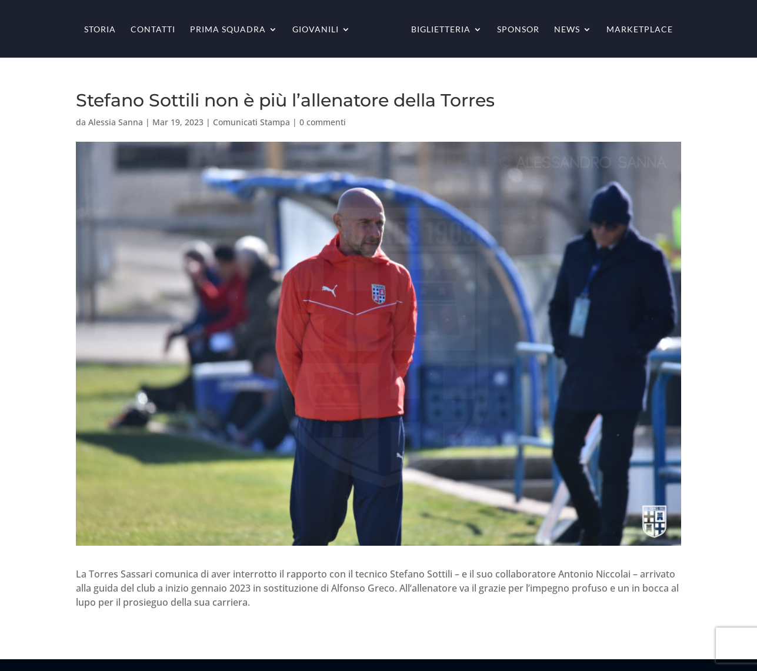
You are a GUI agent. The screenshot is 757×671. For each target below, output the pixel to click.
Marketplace (639, 29)
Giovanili (315, 29)
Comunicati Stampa (251, 122)
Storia (100, 29)
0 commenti (322, 122)
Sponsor (518, 29)
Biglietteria (441, 29)
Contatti (153, 29)
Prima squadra (228, 29)
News (567, 29)
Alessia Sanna (115, 122)
